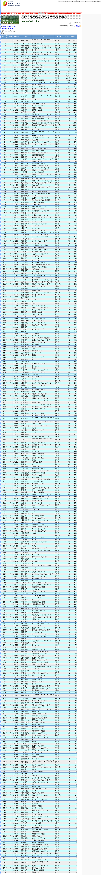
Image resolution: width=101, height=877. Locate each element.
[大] (79, 26)
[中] (77, 26)
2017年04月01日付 (7, 29)
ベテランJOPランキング (9, 26)
